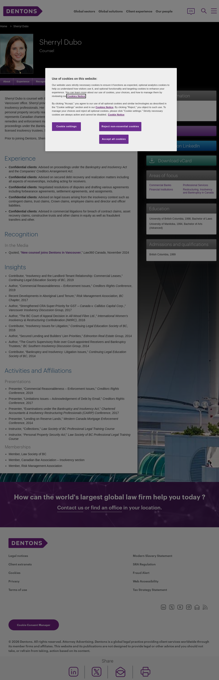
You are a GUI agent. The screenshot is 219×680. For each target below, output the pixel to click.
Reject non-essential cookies (120, 126)
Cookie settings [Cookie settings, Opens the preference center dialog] (66, 126)
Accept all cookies (114, 139)
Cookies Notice (76, 96)
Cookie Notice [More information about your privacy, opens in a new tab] (116, 114)
